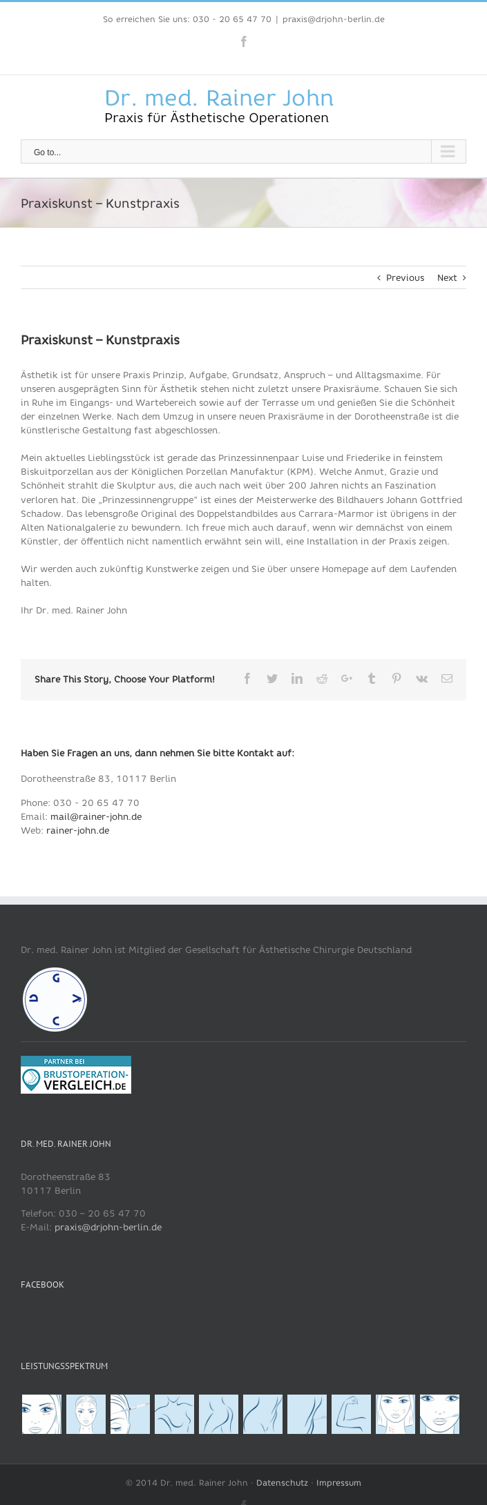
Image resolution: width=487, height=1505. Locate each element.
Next (447, 278)
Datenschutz (282, 1482)
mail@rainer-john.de (96, 816)
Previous (405, 278)
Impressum (338, 1482)
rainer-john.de (77, 830)
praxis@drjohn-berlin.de (334, 19)
